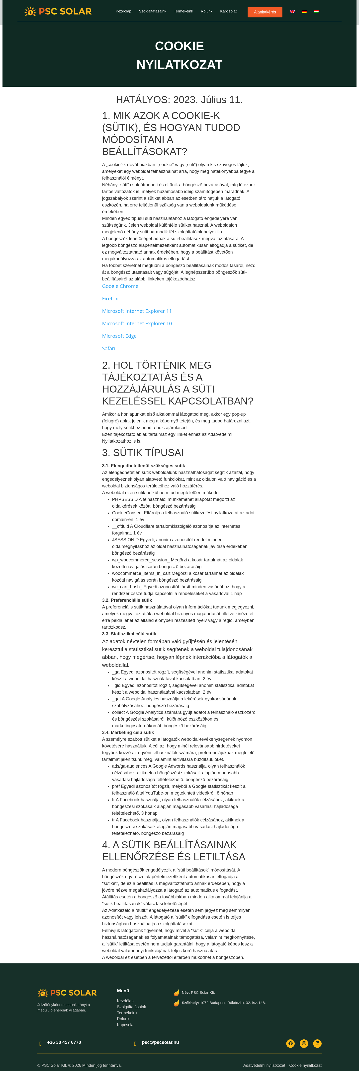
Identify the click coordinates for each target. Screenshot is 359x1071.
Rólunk (206, 11)
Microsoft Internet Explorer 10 (137, 323)
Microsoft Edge (119, 336)
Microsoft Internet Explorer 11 (137, 311)
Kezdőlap (123, 11)
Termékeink (183, 11)
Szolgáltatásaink (152, 11)
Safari (108, 348)
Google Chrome (120, 286)
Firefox (110, 298)
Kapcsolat (228, 11)
